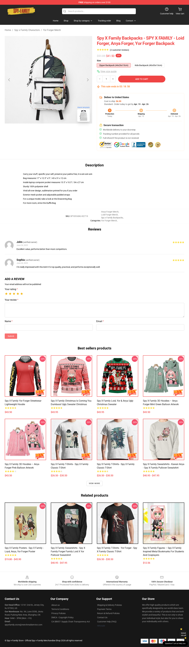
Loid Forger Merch (109, 214)
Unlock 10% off (183, 634)
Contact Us (102, 617)
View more (94, 483)
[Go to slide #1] (41, 130)
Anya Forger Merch (110, 212)
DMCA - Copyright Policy (62, 617)
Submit (11, 336)
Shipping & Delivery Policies (109, 605)
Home (8, 30)
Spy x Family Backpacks (112, 217)
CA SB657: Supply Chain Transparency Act (70, 621)
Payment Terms (104, 609)
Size (99, 60)
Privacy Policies (58, 613)
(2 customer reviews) (119, 50)
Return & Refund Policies (108, 613)
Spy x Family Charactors (27, 30)
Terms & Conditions (60, 609)
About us (55, 605)
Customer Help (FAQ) (107, 621)
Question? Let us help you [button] (175, 643)
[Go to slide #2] (56, 130)
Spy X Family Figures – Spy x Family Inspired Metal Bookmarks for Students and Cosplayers (163, 551)
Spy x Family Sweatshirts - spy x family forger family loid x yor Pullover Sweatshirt (68, 551)
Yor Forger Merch (52, 30)
